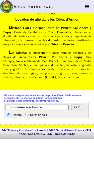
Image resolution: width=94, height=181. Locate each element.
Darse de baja (38, 114)
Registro (16, 114)
